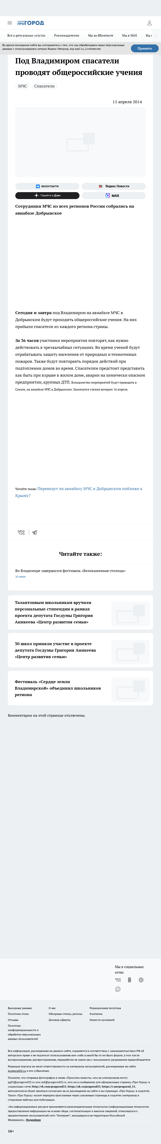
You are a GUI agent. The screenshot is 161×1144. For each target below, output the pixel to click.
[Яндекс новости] (114, 186)
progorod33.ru (17, 1070)
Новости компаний (102, 1020)
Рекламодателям (66, 35)
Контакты (96, 1014)
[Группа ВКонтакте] (47, 186)
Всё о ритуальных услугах (26, 35)
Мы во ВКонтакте (100, 35)
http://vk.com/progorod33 (49, 1086)
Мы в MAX (129, 35)
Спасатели (44, 86)
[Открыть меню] (9, 23)
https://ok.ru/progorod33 (84, 1086)
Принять (145, 48)
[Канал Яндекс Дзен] (47, 195)
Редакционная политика (105, 1008)
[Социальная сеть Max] (114, 195)
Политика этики (18, 1014)
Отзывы (13, 1020)
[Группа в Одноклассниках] (129, 980)
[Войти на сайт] (149, 23)
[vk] (22, 532)
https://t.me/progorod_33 (118, 1086)
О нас (52, 1008)
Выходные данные (20, 1008)
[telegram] (36, 532)
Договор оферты (59, 1020)
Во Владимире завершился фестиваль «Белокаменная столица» (80, 574)
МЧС (22, 86)
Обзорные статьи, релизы (65, 1014)
